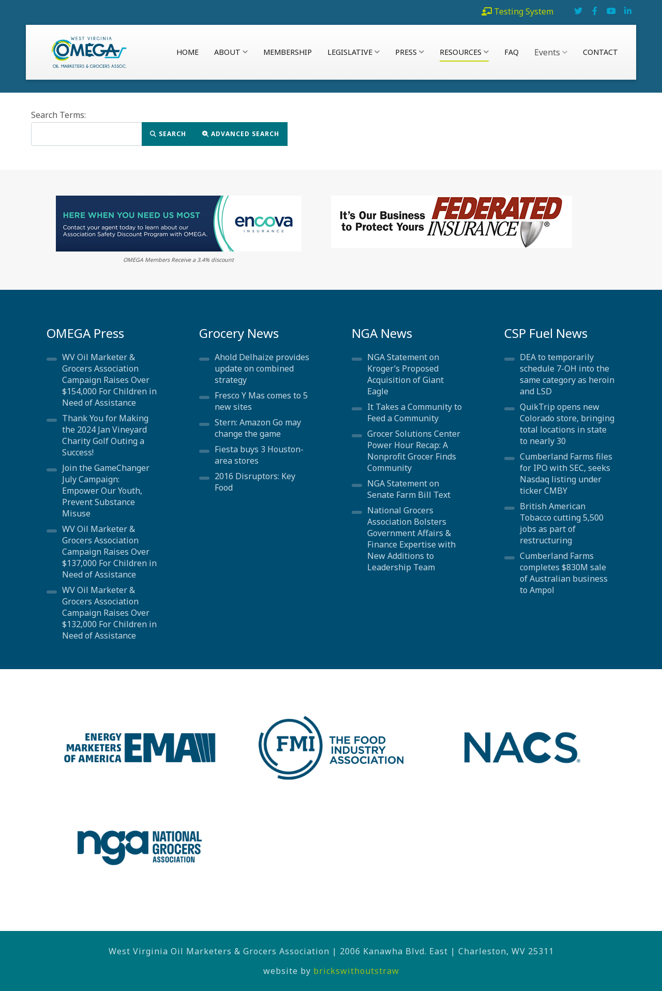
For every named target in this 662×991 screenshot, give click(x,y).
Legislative (353, 52)
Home (187, 52)
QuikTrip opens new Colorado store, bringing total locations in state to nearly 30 (567, 424)
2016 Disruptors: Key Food (255, 481)
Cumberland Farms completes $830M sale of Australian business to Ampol (564, 573)
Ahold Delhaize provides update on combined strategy (262, 368)
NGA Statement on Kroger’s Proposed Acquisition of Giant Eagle (405, 374)
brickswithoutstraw (356, 971)
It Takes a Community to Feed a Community (414, 412)
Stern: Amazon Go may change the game (258, 428)
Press (409, 52)
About (231, 52)
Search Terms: (58, 115)
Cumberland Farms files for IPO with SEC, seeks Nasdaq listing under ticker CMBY (566, 473)
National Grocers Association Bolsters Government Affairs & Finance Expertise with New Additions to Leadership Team (411, 539)
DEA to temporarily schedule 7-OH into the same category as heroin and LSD (567, 374)
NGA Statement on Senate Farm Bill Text (408, 489)
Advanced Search (240, 133)
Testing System (523, 11)
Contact (600, 52)
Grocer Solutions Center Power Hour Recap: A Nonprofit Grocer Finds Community (413, 451)
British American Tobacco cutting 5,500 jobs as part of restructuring (562, 523)
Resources (464, 52)
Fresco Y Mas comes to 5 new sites (261, 401)
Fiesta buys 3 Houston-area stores (259, 454)
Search (168, 133)
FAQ (511, 52)
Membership (287, 52)
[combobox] (86, 133)
